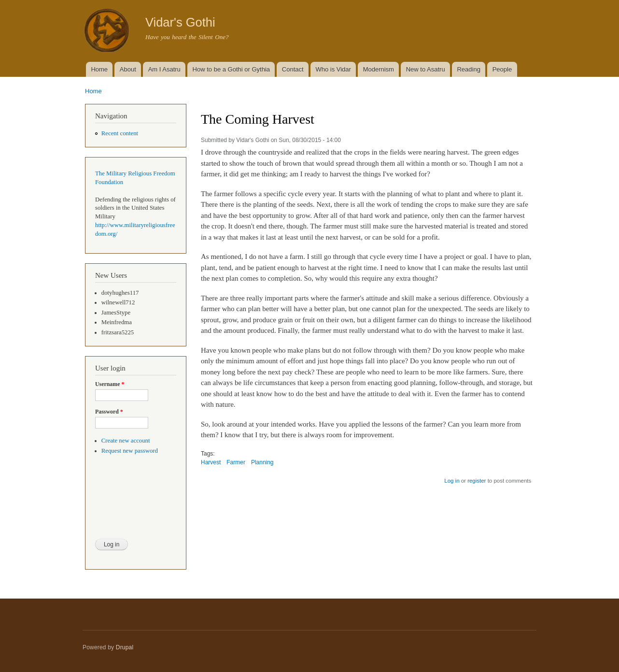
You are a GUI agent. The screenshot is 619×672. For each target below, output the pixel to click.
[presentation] (134, 503)
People (502, 69)
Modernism (378, 69)
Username (109, 384)
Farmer (235, 462)
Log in (451, 481)
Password (109, 411)
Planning (262, 462)
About (128, 69)
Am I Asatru (164, 69)
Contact (293, 69)
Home (99, 69)
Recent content (119, 133)
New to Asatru (425, 69)
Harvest (211, 462)
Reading (468, 69)
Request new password (129, 450)
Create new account (125, 440)
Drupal (125, 647)
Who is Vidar (333, 69)
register (476, 481)
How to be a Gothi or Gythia (231, 69)
